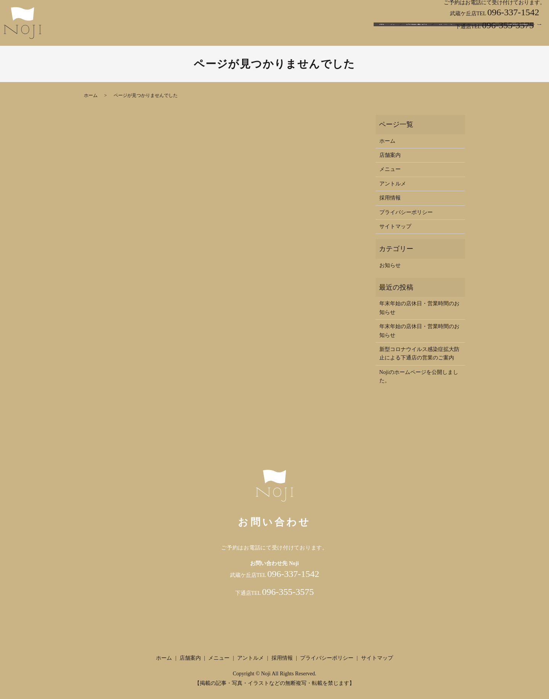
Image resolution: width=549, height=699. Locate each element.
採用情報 (517, 36)
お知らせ (390, 265)
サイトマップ (395, 226)
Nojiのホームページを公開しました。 (418, 376)
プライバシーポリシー (406, 212)
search (539, 36)
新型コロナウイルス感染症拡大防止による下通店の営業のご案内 (419, 353)
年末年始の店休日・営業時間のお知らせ (419, 308)
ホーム (387, 36)
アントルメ (483, 36)
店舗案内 (416, 36)
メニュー (448, 36)
